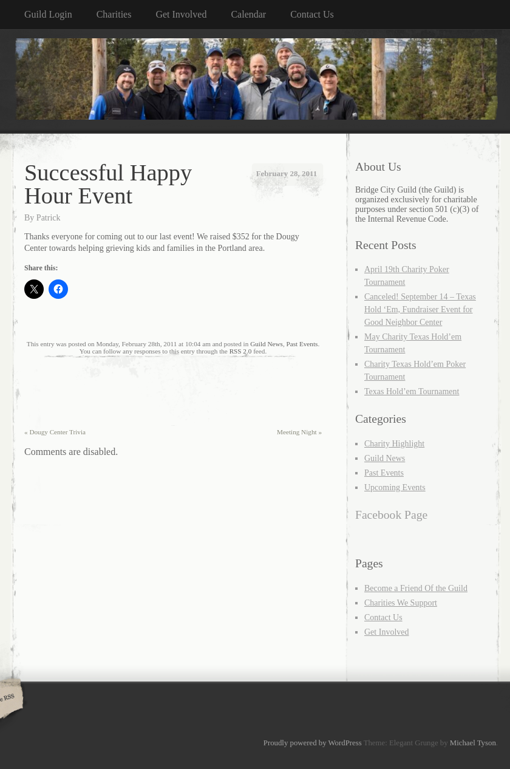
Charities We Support (400, 602)
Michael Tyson (473, 743)
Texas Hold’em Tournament (411, 391)
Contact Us (312, 14)
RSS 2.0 (240, 351)
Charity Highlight (394, 443)
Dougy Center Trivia (55, 432)
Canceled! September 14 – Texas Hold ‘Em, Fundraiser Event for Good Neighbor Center (420, 309)
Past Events (302, 343)
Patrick (48, 217)
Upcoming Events (395, 487)
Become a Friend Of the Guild (415, 588)
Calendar (248, 14)
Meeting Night (299, 432)
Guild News (266, 343)
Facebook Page (391, 514)
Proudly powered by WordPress (313, 743)
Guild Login (48, 14)
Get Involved (180, 14)
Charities (114, 14)
